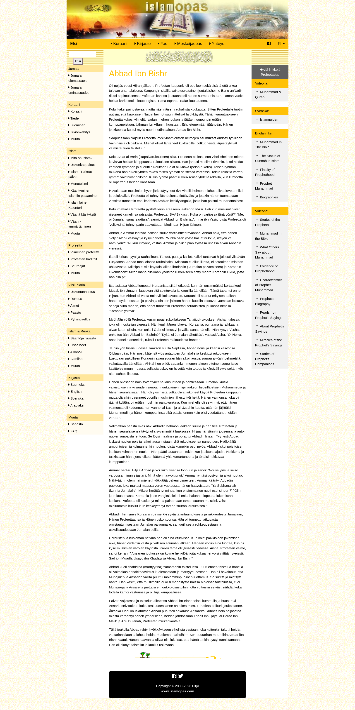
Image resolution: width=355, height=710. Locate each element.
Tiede (73, 118)
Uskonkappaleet (81, 165)
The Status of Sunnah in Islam (267, 158)
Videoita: (261, 83)
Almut (73, 305)
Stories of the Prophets (267, 222)
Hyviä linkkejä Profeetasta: (269, 72)
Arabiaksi (76, 405)
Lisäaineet (77, 345)
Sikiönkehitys (79, 132)
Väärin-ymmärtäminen (79, 223)
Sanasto (75, 424)
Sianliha (75, 359)
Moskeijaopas (188, 43)
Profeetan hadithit (82, 259)
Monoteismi (78, 184)
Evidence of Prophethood (266, 268)
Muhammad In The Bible (268, 144)
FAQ (72, 431)
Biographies (269, 197)
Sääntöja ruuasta (82, 338)
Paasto (74, 312)
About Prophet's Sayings (269, 328)
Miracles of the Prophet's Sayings (268, 342)
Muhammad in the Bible (268, 235)
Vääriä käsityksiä (82, 214)
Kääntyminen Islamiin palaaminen (83, 192)
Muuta (74, 139)
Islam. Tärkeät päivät (80, 174)
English (75, 391)
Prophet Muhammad (264, 185)
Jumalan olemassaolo (77, 77)
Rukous (75, 299)
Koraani (119, 43)
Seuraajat (76, 266)
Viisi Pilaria (76, 285)
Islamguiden (269, 119)
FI (281, 43)
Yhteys (216, 43)
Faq (162, 43)
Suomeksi (76, 384)
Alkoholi (75, 352)
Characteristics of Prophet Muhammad (269, 285)
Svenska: (262, 111)
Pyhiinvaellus (79, 319)
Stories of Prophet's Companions (264, 359)
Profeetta (75, 245)
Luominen (76, 125)
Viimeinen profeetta (84, 252)
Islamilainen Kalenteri (78, 204)
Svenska (76, 398)
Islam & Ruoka (79, 331)
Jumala (73, 69)
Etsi (73, 43)
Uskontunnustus (81, 292)
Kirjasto (142, 43)
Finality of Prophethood (265, 172)
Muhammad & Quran (268, 94)
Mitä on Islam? (80, 158)
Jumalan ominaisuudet (78, 89)
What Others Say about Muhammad (267, 252)
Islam (72, 151)
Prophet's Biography (264, 301)
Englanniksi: (264, 133)
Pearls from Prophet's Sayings (268, 315)
